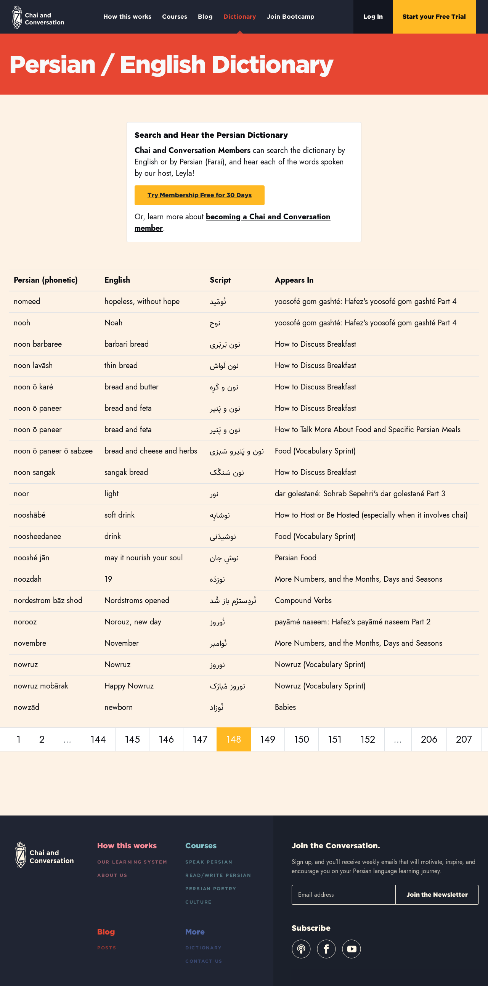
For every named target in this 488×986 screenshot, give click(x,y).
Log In (373, 16)
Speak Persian (208, 862)
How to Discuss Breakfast (315, 344)
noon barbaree (38, 344)
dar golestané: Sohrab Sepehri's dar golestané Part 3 (360, 493)
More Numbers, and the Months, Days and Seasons (358, 579)
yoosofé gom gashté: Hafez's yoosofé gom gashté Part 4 (366, 301)
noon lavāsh (33, 365)
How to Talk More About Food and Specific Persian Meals (368, 429)
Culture (198, 902)
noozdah (28, 579)
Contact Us (204, 961)
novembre (30, 643)
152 (367, 739)
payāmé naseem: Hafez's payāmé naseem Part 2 (352, 621)
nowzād (26, 707)
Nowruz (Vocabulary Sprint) (320, 664)
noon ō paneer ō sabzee (53, 451)
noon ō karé (33, 386)
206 (429, 739)
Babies (285, 707)
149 (267, 739)
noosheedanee (37, 536)
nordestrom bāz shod (48, 600)
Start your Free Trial (434, 16)
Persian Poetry (211, 888)
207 (464, 739)
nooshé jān (32, 557)
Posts (107, 948)
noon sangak (34, 472)
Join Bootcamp (291, 16)
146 (166, 739)
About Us (112, 875)
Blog (205, 16)
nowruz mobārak (41, 686)
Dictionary (239, 23)
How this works (127, 16)
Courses (174, 16)
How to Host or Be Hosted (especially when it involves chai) (371, 515)
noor (21, 493)
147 (200, 739)
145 (132, 739)
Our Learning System (132, 862)
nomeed (27, 301)
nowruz (26, 664)
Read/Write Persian (218, 875)
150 (301, 739)
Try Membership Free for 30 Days (200, 195)
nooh (22, 322)
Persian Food (295, 557)
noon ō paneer (38, 408)
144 (98, 739)
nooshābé (29, 515)
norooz (25, 621)
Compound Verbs (303, 600)
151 (335, 739)
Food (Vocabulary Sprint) (315, 451)
